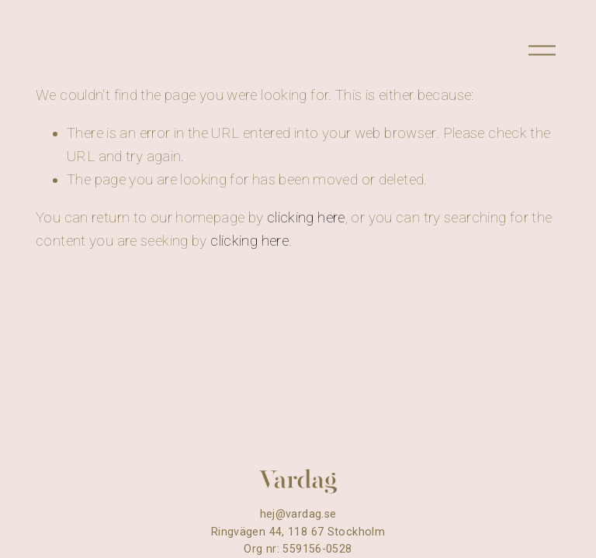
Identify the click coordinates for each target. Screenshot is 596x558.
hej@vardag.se (298, 514)
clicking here (306, 217)
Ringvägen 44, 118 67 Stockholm (298, 531)
